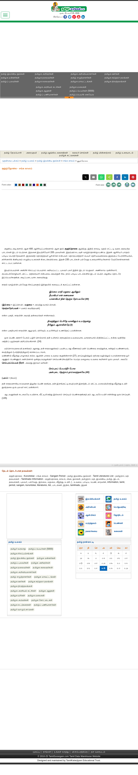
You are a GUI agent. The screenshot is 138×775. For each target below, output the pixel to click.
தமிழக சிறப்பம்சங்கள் (22, 553)
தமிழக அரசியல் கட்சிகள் (48, 87)
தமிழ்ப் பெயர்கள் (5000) (82, 91)
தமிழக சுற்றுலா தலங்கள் (116, 77)
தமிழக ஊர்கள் (111, 74)
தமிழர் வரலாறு (18, 549)
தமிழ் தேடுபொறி (13, 152)
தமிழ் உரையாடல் (124, 152)
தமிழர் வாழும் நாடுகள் (22, 609)
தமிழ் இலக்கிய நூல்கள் (13, 74)
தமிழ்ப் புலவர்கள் (10, 81)
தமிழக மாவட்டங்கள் (81, 81)
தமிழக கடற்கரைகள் (21, 605)
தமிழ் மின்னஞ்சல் (102, 152)
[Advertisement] (34, 48)
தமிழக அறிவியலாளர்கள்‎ (83, 74)
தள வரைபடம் (98, 752)
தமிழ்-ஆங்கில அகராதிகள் (54, 152)
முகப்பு (36, 752)
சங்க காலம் (69, 161)
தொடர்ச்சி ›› (131, 465)
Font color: (6, 185)
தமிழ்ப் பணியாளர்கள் (47, 94)
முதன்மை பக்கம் (10, 161)
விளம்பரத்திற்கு (80, 752)
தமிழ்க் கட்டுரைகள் (69, 155)
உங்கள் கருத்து (61, 752)
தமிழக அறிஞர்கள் (44, 74)
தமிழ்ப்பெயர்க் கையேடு (82, 94)
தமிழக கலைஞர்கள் (45, 81)
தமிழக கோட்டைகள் (41, 600)
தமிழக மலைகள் (78, 87)
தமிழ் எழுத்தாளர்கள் (81, 77)
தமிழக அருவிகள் (20, 600)
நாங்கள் (47, 752)
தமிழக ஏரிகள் (18, 595)
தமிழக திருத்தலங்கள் (115, 81)
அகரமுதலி (31, 152)
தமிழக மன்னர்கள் (10, 77)
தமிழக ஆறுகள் (44, 91)
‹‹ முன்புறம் (117, 465)
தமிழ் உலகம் (28, 161)
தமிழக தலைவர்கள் (44, 77)
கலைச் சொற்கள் (80, 152)
